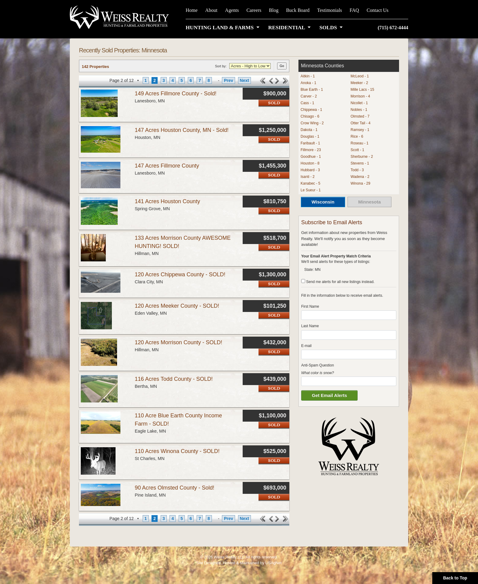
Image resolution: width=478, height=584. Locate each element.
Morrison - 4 (360, 96)
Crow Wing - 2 (312, 123)
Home (192, 10)
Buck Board (297, 10)
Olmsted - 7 (360, 116)
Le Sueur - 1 (311, 190)
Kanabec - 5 (310, 183)
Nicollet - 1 (359, 103)
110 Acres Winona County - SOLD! (177, 451)
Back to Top (455, 577)
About (211, 10)
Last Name (310, 326)
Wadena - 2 (360, 177)
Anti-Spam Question (317, 365)
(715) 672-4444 (393, 27)
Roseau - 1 (360, 143)
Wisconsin (323, 201)
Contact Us (378, 10)
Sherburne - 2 (362, 156)
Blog (273, 10)
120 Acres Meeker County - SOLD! (177, 306)
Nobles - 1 (359, 110)
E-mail (306, 346)
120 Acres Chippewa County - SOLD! (180, 274)
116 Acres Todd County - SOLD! (174, 379)
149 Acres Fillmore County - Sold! (175, 93)
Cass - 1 (307, 103)
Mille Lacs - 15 (362, 89)
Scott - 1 (357, 150)
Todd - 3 (357, 170)
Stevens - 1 (360, 163)
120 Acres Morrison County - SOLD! (178, 342)
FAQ (354, 10)
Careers (253, 10)
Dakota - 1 (309, 130)
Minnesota (369, 201)
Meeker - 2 (359, 83)
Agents (232, 10)
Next (244, 80)
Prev (228, 80)
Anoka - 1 (308, 83)
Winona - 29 (360, 183)
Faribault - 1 (310, 143)
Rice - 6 (357, 136)
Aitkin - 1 (308, 76)
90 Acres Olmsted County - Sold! (174, 488)
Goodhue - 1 (311, 156)
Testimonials (329, 10)
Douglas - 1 (310, 136)
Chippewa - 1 (311, 110)
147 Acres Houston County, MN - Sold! (182, 130)
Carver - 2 (309, 96)
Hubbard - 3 (310, 170)
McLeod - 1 (360, 76)
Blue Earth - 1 (312, 89)
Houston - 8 (310, 163)
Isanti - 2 (308, 177)
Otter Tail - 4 (360, 123)
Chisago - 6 (310, 116)
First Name (310, 306)
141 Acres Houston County (167, 201)
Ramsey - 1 (360, 130)
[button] (224, 27)
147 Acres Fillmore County (167, 166)
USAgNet (273, 563)
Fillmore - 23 (311, 150)
